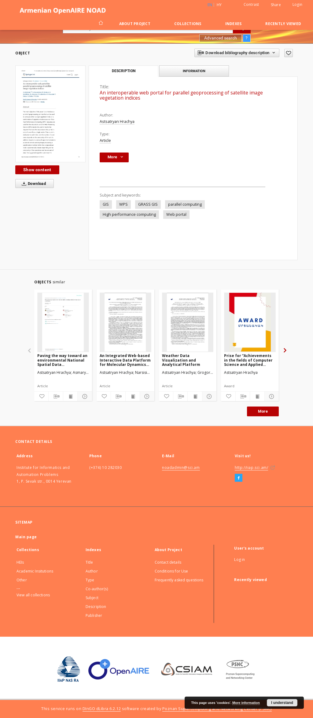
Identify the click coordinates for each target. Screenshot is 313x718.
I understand (282, 703)
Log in (239, 559)
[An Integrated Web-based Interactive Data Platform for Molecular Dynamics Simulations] (125, 322)
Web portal (176, 214)
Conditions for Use (171, 571)
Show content (37, 169)
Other (22, 580)
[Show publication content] (70, 396)
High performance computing (129, 214)
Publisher (94, 615)
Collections (187, 23)
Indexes (233, 23)
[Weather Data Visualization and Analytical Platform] (187, 322)
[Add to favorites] (288, 53)
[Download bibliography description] (56, 396)
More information (246, 703)
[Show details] (84, 396)
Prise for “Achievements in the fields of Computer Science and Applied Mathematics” (248, 360)
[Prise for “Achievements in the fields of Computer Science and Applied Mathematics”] (249, 322)
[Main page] (100, 23)
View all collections (33, 595)
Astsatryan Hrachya (117, 121)
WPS (123, 204)
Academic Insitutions (35, 571)
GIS (106, 204)
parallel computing (185, 204)
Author (92, 571)
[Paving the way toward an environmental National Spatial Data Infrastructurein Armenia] (63, 322)
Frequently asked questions (179, 580)
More (263, 411)
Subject (92, 597)
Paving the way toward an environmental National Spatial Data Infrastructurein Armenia (62, 360)
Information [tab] (194, 71)
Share (276, 4)
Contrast (251, 4)
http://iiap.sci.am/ (251, 467)
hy (219, 5)
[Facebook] (238, 478)
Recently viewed (283, 23)
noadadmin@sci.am (181, 467)
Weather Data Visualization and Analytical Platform (181, 360)
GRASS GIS (148, 204)
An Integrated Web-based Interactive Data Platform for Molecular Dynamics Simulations (125, 360)
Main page (26, 536)
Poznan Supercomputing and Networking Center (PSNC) (217, 708)
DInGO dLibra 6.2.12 (102, 708)
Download (32, 184)
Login (297, 4)
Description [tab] (123, 71)
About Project (134, 23)
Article (105, 140)
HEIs (20, 562)
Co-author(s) (97, 588)
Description (96, 606)
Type (90, 580)
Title (89, 562)
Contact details (168, 562)
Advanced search (220, 37)
